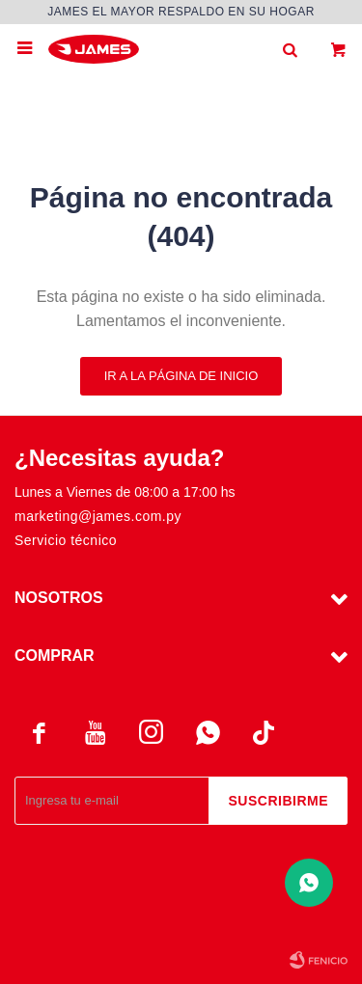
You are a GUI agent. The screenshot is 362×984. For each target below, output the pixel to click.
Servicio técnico (65, 540)
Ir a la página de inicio (181, 376)
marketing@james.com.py (97, 516)
